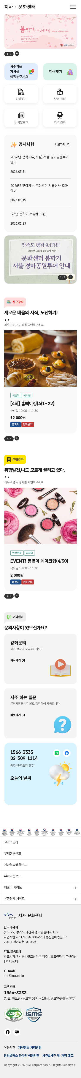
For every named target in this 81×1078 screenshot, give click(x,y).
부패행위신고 (12, 854)
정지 (17, 53)
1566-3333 (15, 992)
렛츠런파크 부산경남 (64, 956)
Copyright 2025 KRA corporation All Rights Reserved (39, 1065)
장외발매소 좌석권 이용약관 (21, 1056)
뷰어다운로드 (12, 876)
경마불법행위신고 (15, 865)
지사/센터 (12, 961)
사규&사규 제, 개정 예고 (57, 1056)
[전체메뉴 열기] (73, 6)
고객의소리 (11, 842)
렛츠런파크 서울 (14, 956)
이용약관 (9, 1048)
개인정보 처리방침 (29, 1048)
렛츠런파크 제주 (37, 956)
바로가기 (15, 660)
